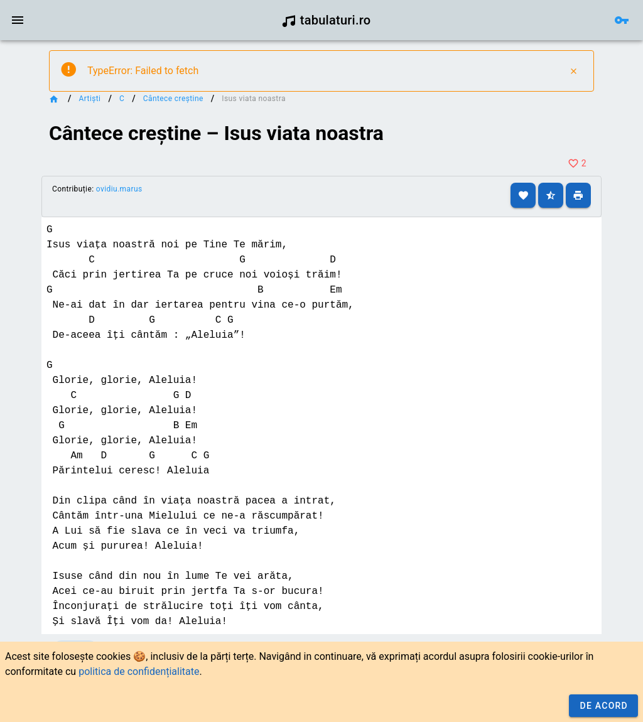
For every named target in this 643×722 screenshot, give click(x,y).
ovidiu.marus (119, 189)
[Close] (573, 71)
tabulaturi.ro (326, 20)
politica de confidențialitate (138, 671)
